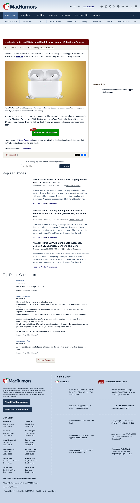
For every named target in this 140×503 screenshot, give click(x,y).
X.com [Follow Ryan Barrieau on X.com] (32, 462)
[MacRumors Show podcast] (101, 6)
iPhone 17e (71, 21)
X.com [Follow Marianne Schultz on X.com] (32, 453)
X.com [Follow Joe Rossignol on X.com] (32, 435)
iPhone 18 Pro (11, 21)
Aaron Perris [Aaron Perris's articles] (29, 467)
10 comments (52, 238)
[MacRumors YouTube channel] (122, 6)
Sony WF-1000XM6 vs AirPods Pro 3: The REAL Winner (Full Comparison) (81, 391)
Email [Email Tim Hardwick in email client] (27, 444)
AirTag (84, 21)
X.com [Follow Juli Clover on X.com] (10, 435)
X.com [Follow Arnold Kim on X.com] (10, 425)
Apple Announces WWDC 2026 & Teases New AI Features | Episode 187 (123, 436)
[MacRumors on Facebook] (110, 6)
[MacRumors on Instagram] (105, 6)
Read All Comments (46, 360)
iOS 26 (109, 21)
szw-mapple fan (23, 341)
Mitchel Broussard (47, 47)
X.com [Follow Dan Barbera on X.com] (10, 462)
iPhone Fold (27, 21)
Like (28, 290)
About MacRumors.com (16, 401)
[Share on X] (77, 155)
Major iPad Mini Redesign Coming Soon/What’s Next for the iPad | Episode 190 (123, 391)
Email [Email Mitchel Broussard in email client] (5, 444)
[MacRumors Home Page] (20, 6)
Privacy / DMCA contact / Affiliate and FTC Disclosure (20, 483)
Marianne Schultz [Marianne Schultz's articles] (31, 449)
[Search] (134, 15)
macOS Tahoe (123, 21)
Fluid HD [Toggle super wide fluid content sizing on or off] (38, 491)
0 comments (52, 267)
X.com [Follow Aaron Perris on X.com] (32, 471)
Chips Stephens (23, 296)
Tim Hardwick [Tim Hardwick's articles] (30, 439)
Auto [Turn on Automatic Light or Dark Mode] (45, 491)
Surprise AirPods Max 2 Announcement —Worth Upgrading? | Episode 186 (121, 451)
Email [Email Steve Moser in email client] (5, 471)
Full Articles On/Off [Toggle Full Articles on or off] (23, 491)
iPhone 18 (97, 21)
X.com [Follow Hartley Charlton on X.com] (10, 453)
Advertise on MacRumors (17, 409)
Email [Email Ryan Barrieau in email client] (27, 462)
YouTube (64, 381)
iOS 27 (41, 21)
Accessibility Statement (10, 487)
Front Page (10, 15)
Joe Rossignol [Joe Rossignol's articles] (30, 430)
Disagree (34, 290)
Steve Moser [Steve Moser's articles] (7, 467)
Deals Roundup (25, 140)
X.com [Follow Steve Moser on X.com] (10, 471)
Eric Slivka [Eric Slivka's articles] (29, 421)
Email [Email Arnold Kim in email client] (5, 425)
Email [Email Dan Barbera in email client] (5, 462)
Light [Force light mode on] (49, 491)
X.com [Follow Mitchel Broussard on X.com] (10, 444)
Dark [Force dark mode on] (53, 491)
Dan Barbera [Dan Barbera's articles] (7, 458)
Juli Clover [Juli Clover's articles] (6, 430)
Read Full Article (39, 204)
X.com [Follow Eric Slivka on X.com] (32, 425)
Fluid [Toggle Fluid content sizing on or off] (32, 491)
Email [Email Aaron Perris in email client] (27, 471)
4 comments (52, 204)
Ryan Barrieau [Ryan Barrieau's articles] (30, 458)
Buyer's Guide (81, 15)
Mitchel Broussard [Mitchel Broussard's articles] (9, 439)
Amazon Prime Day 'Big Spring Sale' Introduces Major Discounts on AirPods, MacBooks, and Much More (59, 213)
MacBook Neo (55, 21)
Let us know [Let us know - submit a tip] (88, 6)
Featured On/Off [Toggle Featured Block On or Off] (9, 491)
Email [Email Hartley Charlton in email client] (5, 453)
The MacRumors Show (116, 381)
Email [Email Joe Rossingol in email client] (27, 435)
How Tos (53, 15)
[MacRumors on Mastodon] (118, 6)
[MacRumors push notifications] (127, 6)
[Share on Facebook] (83, 155)
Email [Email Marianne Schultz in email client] (27, 453)
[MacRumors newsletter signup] (136, 6)
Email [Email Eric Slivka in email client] (27, 425)
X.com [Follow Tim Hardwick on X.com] (32, 444)
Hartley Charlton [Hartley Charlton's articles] (8, 449)
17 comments (11, 155)
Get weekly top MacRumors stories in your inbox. (45, 162)
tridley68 (20, 281)
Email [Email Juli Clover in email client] (5, 435)
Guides (40, 15)
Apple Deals (26, 148)
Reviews (66, 15)
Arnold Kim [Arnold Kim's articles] (7, 421)
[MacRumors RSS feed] (131, 6)
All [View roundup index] (135, 21)
